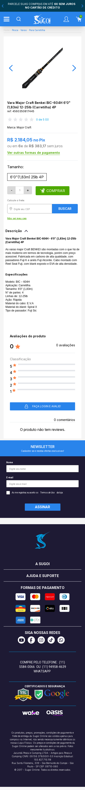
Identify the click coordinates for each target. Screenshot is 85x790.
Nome (42, 466)
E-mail (42, 481)
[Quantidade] (20, 190)
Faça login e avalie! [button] (42, 406)
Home (7, 30)
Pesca (15, 30)
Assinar (42, 507)
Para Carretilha (37, 30)
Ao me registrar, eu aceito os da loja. (34, 493)
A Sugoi (42, 564)
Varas (24, 30)
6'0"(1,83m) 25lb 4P (27, 177)
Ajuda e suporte (42, 576)
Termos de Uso (47, 492)
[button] (11, 68)
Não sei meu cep (17, 218)
